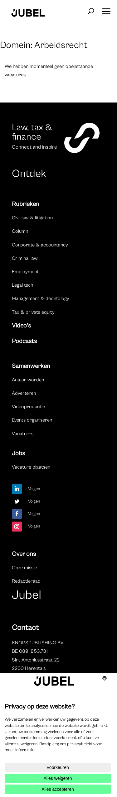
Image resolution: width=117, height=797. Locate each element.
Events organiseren (32, 420)
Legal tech (22, 285)
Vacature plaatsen (31, 467)
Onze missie (24, 567)
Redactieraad (26, 581)
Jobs (18, 453)
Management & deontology (40, 298)
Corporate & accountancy (40, 245)
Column (20, 231)
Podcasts (24, 341)
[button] (106, 9)
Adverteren (24, 393)
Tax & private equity (33, 312)
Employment (25, 271)
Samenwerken (31, 366)
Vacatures (22, 434)
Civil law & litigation (32, 218)
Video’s (21, 325)
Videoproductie (28, 406)
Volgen (34, 488)
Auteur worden (28, 380)
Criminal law (25, 258)
